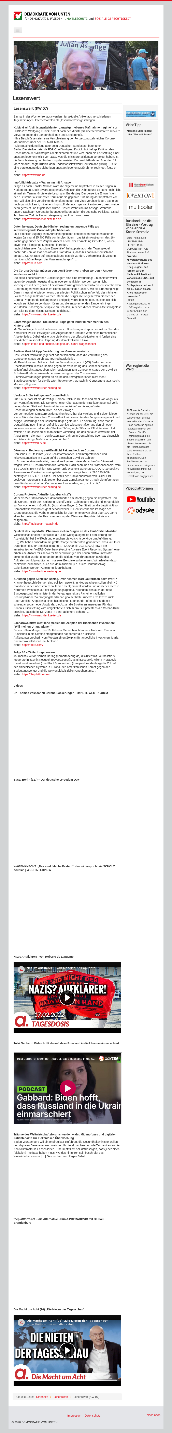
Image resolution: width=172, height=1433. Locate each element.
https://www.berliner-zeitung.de (41, 388)
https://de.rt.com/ (32, 644)
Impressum (74, 1415)
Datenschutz (92, 1415)
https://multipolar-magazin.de (39, 523)
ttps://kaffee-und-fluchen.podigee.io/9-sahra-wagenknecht (60, 343)
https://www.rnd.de (33, 175)
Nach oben (153, 1415)
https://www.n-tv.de (34, 443)
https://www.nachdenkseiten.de (41, 219)
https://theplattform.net (36, 674)
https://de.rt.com (32, 263)
